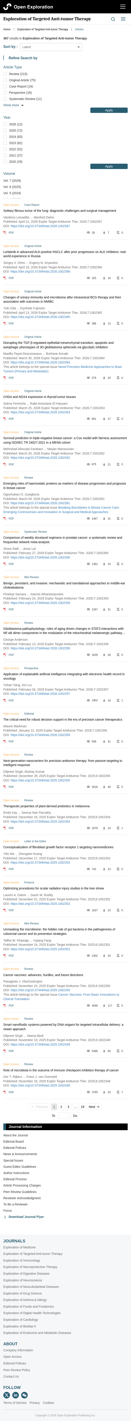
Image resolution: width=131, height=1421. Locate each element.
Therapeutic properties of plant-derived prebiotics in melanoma (46, 806)
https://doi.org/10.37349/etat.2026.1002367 (40, 226)
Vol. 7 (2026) (12, 180)
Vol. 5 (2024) (12, 193)
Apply (109, 110)
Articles (79, 29)
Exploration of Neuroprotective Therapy (30, 1267)
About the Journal (15, 1135)
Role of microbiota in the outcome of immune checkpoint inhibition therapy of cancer (61, 1070)
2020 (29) (15, 161)
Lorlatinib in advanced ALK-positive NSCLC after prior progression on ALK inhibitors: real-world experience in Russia (65, 254)
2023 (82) (15, 143)
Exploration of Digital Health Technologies (32, 1313)
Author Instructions (16, 1173)
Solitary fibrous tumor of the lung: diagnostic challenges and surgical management (59, 210)
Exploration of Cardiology (20, 1319)
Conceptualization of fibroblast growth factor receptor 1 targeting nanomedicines (58, 847)
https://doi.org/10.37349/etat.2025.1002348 (40, 1085)
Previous (40, 1107)
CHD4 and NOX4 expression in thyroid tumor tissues (39, 397)
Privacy (35, 1403)
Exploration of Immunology (21, 1260)
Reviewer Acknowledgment (22, 1198)
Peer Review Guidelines (19, 1192)
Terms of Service (14, 1403)
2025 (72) (15, 130)
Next (94, 1107)
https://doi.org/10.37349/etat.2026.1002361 (40, 503)
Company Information (18, 1350)
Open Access (12, 1356)
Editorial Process (15, 1179)
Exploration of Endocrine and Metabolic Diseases (37, 1333)
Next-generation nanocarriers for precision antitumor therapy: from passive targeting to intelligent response (62, 763)
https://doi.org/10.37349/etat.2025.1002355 (40, 780)
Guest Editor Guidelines (19, 1166)
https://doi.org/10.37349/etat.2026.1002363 (40, 412)
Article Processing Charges (22, 1185)
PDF (11, 232)
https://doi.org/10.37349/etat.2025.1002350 (40, 990)
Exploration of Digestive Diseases (26, 1273)
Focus (7, 1210)
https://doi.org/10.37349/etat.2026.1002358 (40, 648)
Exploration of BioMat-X (19, 1326)
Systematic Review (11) (25, 99)
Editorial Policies (14, 1148)
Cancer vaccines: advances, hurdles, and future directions (43, 975)
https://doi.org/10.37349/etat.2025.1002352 (40, 903)
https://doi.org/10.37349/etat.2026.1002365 (40, 317)
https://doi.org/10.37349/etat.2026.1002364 (40, 362)
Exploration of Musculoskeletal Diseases (31, 1286)
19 (82, 1107)
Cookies (48, 1403)
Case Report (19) (21, 86)
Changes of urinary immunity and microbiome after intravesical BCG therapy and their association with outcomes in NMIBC (62, 300)
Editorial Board (13, 1141)
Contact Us (11, 1376)
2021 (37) (15, 155)
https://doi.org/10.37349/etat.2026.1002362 (40, 457)
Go (75, 1115)
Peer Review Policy (16, 1370)
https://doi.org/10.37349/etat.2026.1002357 (40, 693)
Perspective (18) (20, 92)
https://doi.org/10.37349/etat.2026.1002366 (40, 271)
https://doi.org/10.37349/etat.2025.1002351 (40, 949)
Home (6, 29)
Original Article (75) (22, 80)
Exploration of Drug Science (22, 1293)
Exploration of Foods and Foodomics (28, 1306)
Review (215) (18, 74)
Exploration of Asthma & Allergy (25, 1300)
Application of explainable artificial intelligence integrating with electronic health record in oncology (64, 676)
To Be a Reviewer (15, 1204)
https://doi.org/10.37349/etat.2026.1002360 (40, 557)
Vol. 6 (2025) (12, 187)
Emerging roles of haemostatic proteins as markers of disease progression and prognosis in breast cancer (64, 486)
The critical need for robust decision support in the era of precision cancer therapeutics (62, 719)
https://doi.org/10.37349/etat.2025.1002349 (40, 1044)
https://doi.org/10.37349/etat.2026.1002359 (40, 603)
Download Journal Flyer (26, 1217)
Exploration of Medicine (19, 1247)
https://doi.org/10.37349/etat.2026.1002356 (40, 735)
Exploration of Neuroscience (22, 1280)
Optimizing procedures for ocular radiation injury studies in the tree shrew (53, 888)
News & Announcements (20, 1154)
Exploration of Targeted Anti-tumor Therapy (47, 18)
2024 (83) (15, 137)
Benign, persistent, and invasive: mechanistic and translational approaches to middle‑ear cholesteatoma (64, 585)
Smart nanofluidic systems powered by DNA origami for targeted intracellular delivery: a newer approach (63, 1027)
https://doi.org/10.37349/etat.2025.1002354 (40, 821)
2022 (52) (15, 149)
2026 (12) (15, 124)
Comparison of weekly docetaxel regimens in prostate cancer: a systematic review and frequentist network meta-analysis (62, 540)
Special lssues (13, 1160)
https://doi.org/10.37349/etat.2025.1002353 (40, 862)
